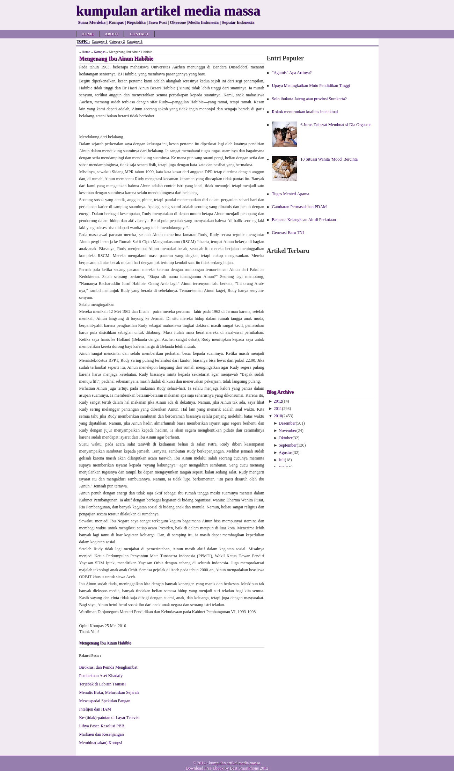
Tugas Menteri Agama (290, 193)
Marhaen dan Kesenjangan (101, 734)
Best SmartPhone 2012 (249, 768)
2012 (278, 401)
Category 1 (99, 41)
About (111, 34)
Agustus (285, 452)
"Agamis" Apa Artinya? (292, 72)
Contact (139, 34)
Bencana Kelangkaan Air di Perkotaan (304, 219)
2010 (278, 415)
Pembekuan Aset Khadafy (101, 675)
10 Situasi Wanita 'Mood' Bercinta (329, 159)
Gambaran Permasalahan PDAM (299, 206)
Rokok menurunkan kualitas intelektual (305, 111)
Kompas (99, 52)
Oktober (285, 437)
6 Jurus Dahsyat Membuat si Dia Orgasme (335, 124)
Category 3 (134, 41)
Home (88, 34)
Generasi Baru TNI (288, 232)
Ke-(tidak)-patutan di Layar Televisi (109, 717)
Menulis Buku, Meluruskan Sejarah (109, 692)
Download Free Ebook (205, 768)
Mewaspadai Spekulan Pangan (105, 700)
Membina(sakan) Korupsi (100, 742)
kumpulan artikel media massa (234, 763)
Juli (282, 459)
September (287, 445)
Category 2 (117, 41)
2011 (278, 408)
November (287, 430)
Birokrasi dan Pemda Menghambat (108, 667)
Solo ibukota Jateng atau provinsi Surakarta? (309, 98)
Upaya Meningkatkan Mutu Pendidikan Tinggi (311, 85)
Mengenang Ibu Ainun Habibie (105, 642)
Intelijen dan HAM (95, 709)
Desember (287, 423)
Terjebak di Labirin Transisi (102, 684)
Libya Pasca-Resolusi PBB (101, 726)
